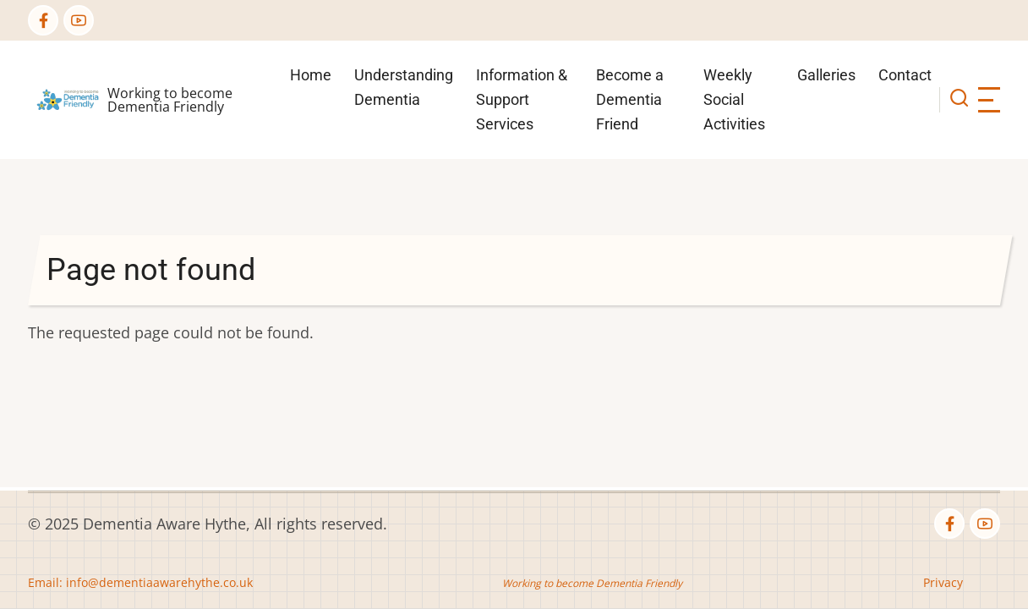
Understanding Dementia (403, 87)
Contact (905, 75)
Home (310, 75)
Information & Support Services (521, 99)
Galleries (826, 75)
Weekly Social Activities (734, 99)
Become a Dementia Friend (630, 99)
